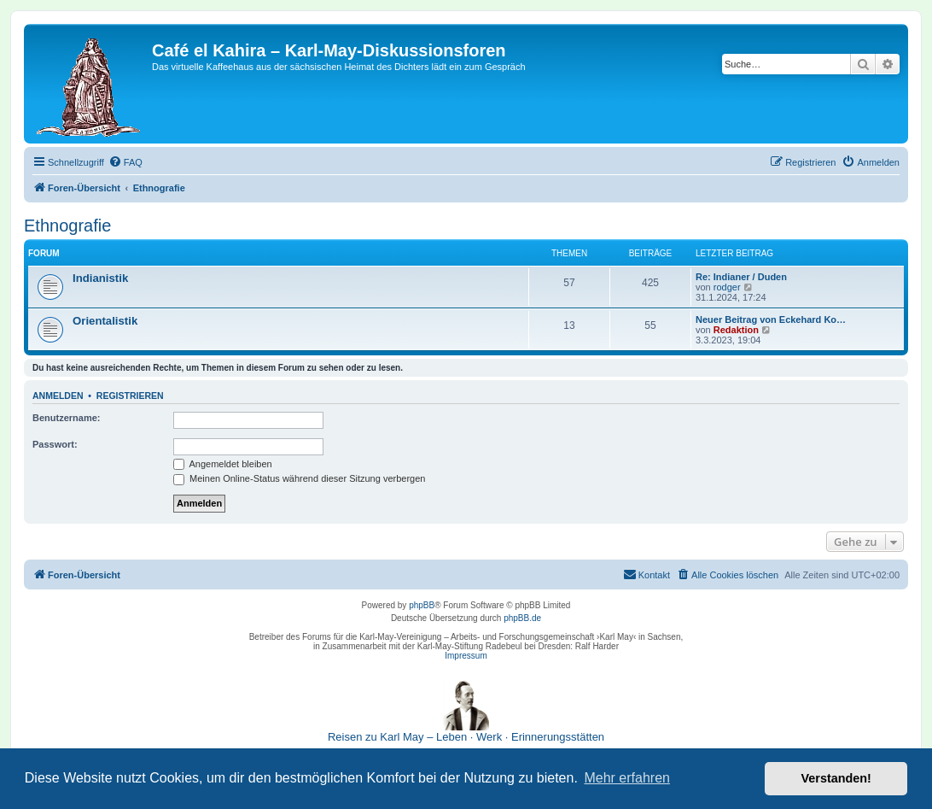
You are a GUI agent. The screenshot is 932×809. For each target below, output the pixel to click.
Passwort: (55, 444)
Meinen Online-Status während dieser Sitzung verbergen (299, 478)
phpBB (421, 605)
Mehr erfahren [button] (627, 778)
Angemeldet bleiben (222, 464)
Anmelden (58, 395)
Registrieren (130, 395)
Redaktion (736, 330)
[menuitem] (125, 162)
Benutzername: (66, 418)
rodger (727, 287)
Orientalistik (105, 320)
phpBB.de (522, 618)
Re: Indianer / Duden (741, 277)
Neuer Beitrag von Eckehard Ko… (771, 319)
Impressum (465, 655)
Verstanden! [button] (836, 778)
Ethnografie (67, 225)
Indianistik (100, 278)
